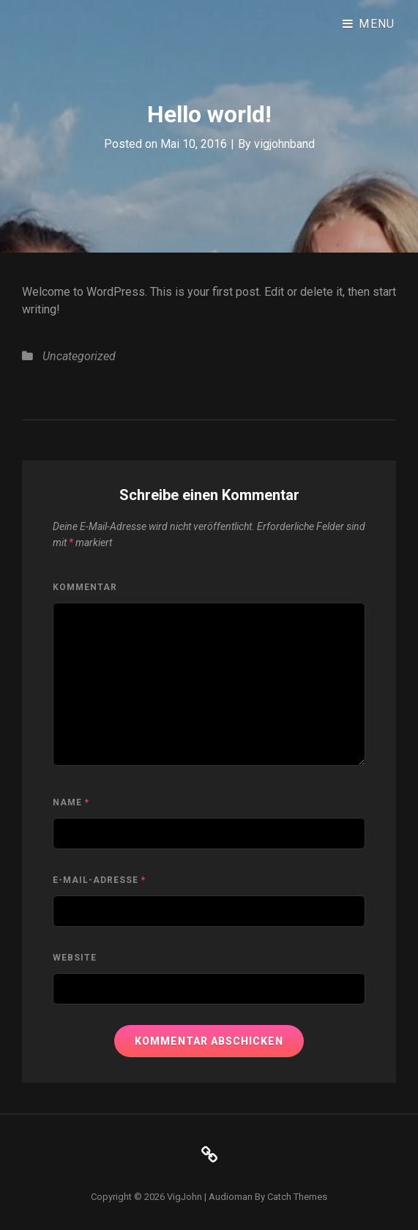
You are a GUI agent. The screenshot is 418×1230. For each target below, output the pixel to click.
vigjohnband (284, 144)
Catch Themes (297, 1196)
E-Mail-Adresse (99, 880)
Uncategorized (79, 356)
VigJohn (184, 1196)
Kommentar (85, 587)
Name (71, 802)
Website (75, 958)
